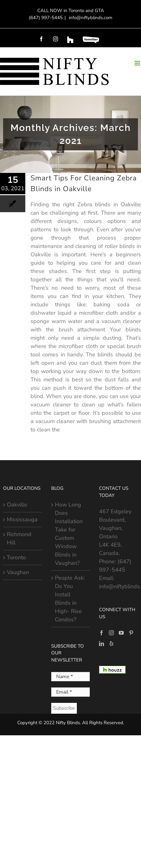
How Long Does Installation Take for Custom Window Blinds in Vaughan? (69, 534)
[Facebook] (101, 632)
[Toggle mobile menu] (138, 63)
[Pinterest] (131, 632)
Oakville (17, 504)
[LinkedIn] (101, 643)
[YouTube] (121, 632)
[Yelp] (111, 643)
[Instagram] (111, 632)
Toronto (16, 557)
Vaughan (18, 572)
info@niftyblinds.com (90, 18)
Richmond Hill (19, 538)
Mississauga (22, 519)
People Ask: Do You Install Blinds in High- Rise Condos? (70, 598)
